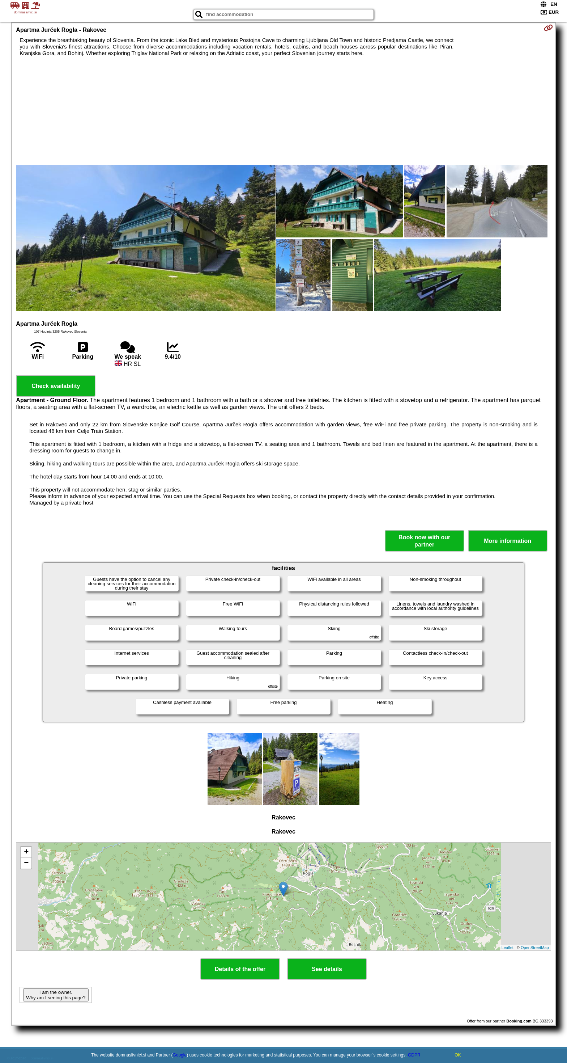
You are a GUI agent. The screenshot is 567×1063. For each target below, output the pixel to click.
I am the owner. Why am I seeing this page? (55, 995)
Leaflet (507, 947)
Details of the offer (240, 969)
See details (327, 969)
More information (507, 541)
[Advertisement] (283, 110)
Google (180, 1055)
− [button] (26, 863)
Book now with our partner (424, 540)
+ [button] (26, 852)
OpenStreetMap (535, 947)
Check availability (55, 386)
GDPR (414, 1055)
